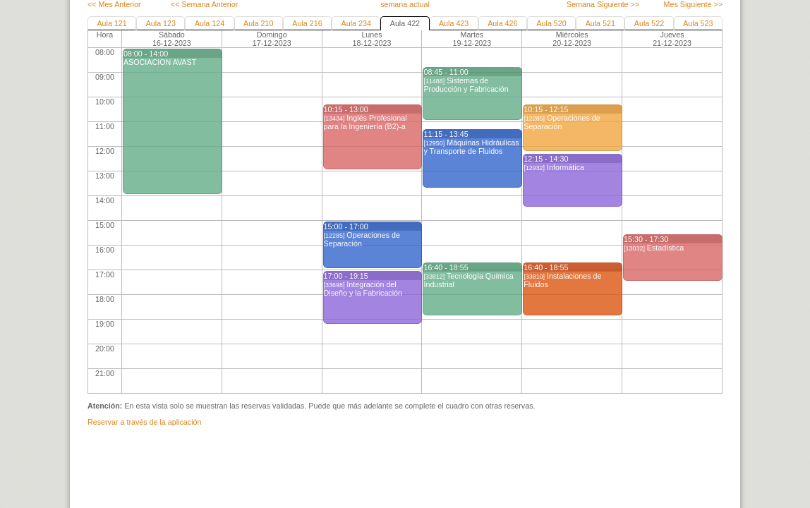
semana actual (405, 4)
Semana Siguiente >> (603, 4)
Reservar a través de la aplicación (144, 422)
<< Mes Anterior (114, 4)
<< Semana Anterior (204, 4)
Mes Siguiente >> (693, 4)
